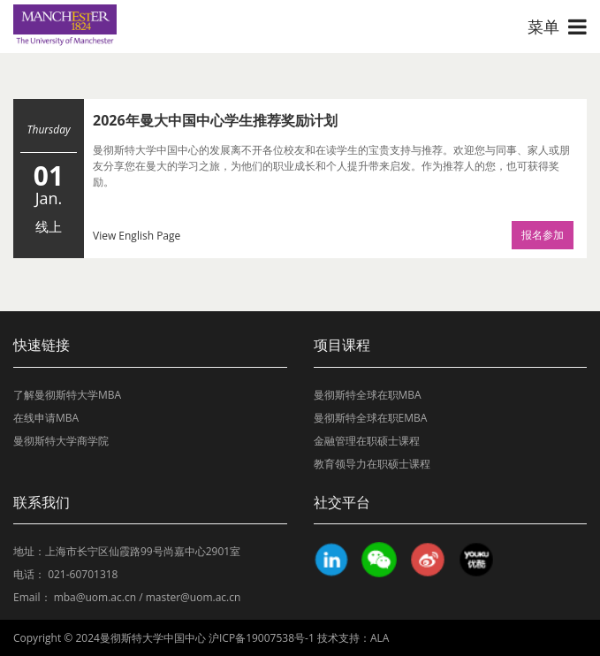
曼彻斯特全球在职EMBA (371, 417)
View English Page (136, 235)
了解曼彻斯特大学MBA (67, 394)
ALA (379, 637)
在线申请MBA (46, 417)
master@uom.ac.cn (193, 597)
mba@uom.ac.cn (95, 597)
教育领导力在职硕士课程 (372, 463)
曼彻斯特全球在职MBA (368, 394)
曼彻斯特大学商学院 (61, 440)
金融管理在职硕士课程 (367, 440)
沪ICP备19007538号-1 (262, 637)
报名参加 (542, 234)
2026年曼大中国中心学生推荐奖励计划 (215, 120)
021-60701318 (83, 574)
